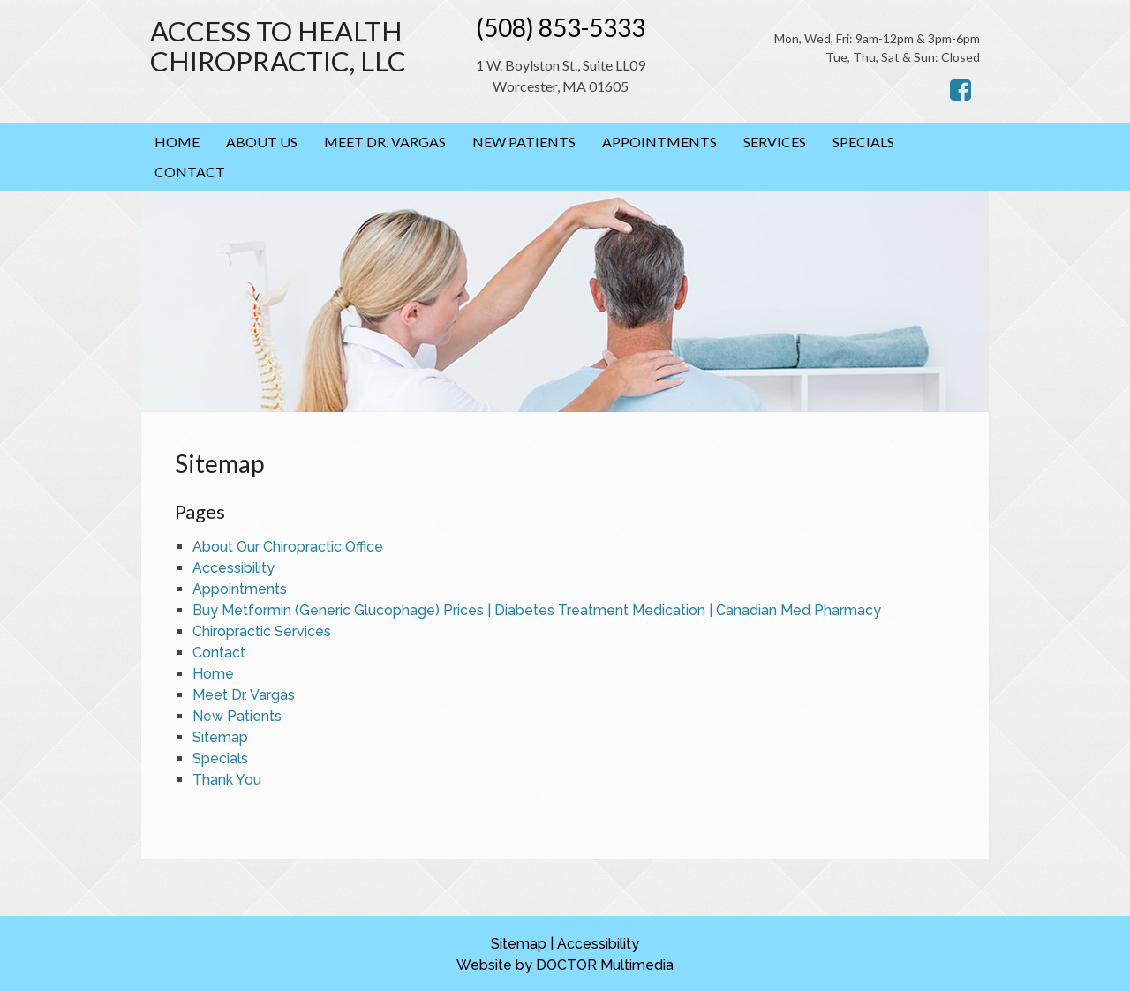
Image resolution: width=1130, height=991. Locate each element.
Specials (863, 141)
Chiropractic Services (261, 631)
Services (774, 141)
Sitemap (220, 737)
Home (177, 141)
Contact (189, 171)
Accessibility (233, 567)
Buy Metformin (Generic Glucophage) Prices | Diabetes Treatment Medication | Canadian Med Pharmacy (536, 610)
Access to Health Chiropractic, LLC (278, 46)
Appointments (659, 141)
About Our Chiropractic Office (287, 546)
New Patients (524, 141)
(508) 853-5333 (560, 27)
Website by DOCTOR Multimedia (565, 965)
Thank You (226, 779)
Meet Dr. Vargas (385, 141)
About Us (262, 141)
